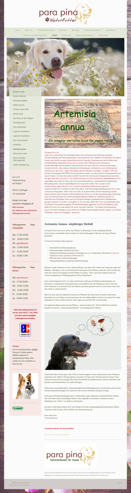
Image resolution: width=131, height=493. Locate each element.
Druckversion (15, 483)
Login (120, 483)
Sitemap (26, 483)
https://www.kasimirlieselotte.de (57, 434)
